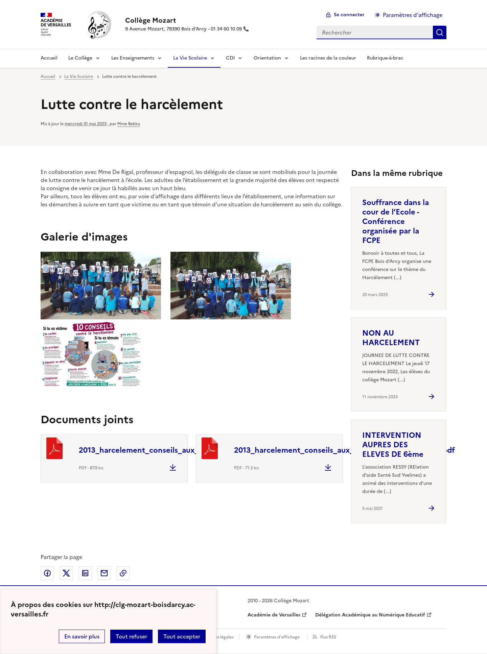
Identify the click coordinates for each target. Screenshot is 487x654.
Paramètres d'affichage (277, 637)
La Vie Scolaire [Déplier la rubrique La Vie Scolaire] (190, 58)
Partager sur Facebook (47, 573)
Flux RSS (328, 637)
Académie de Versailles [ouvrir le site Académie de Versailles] (274, 614)
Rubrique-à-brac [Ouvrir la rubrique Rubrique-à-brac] (385, 58)
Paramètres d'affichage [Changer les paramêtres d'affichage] (412, 15)
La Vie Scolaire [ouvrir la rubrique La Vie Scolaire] (78, 76)
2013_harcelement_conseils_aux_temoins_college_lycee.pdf (187, 450)
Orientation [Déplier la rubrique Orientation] (267, 58)
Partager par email (104, 573)
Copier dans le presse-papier (123, 573)
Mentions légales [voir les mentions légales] (217, 637)
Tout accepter (181, 636)
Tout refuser (131, 636)
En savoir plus (81, 636)
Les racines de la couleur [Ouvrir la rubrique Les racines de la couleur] (328, 58)
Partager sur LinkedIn (85, 573)
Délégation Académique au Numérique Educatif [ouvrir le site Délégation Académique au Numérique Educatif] (370, 614)
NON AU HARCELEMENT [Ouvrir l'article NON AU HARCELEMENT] (391, 338)
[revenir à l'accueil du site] (187, 20)
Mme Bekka (128, 124)
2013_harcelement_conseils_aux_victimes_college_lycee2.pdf (344, 450)
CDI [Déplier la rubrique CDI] (230, 58)
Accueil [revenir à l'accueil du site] (49, 58)
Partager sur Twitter (66, 573)
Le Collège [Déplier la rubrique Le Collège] (80, 58)
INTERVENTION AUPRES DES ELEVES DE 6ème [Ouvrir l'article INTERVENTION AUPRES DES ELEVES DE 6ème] (392, 445)
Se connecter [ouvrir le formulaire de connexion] (349, 14)
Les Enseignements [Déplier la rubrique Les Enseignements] (132, 58)
